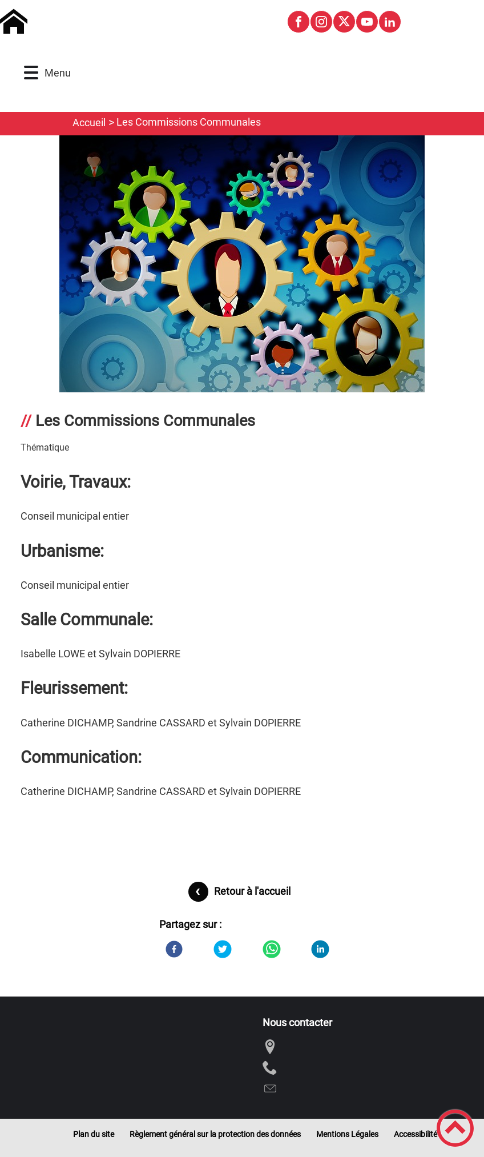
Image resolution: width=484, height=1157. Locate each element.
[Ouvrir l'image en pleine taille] (242, 269)
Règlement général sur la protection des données (215, 1134)
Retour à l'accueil (252, 891)
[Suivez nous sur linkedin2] (389, 21)
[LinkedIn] (320, 949)
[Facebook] (174, 949)
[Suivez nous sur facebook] (298, 21)
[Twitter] (222, 949)
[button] (31, 73)
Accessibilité (415, 1134)
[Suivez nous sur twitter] (344, 21)
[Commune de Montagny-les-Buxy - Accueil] (138, 21)
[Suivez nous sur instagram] (321, 21)
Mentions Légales (347, 1134)
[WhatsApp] (271, 949)
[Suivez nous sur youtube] (367, 21)
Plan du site (93, 1134)
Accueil (89, 122)
